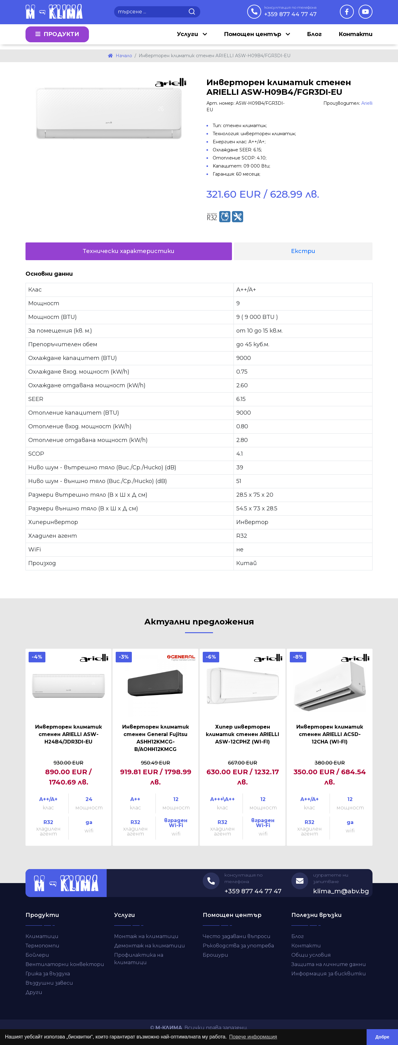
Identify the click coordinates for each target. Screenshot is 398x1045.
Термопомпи (42, 946)
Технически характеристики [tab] (128, 251)
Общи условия (311, 955)
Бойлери (37, 955)
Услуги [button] (188, 36)
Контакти (356, 36)
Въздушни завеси (49, 983)
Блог (314, 36)
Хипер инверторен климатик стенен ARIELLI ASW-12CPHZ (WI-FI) (242, 734)
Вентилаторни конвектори (64, 964)
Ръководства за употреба (238, 946)
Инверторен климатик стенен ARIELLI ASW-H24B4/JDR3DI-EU (68, 734)
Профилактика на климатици (138, 958)
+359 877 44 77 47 (290, 11)
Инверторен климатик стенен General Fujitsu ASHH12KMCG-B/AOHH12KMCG (155, 738)
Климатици (41, 936)
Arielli (367, 103)
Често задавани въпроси (237, 936)
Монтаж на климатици (146, 936)
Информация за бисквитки (328, 974)
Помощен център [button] (253, 36)
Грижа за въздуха (47, 974)
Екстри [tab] (303, 251)
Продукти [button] (57, 36)
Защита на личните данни (328, 964)
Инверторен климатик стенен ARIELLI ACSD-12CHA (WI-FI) (329, 734)
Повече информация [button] (253, 1036)
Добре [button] (382, 1036)
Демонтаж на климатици (149, 946)
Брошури (215, 955)
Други (33, 992)
